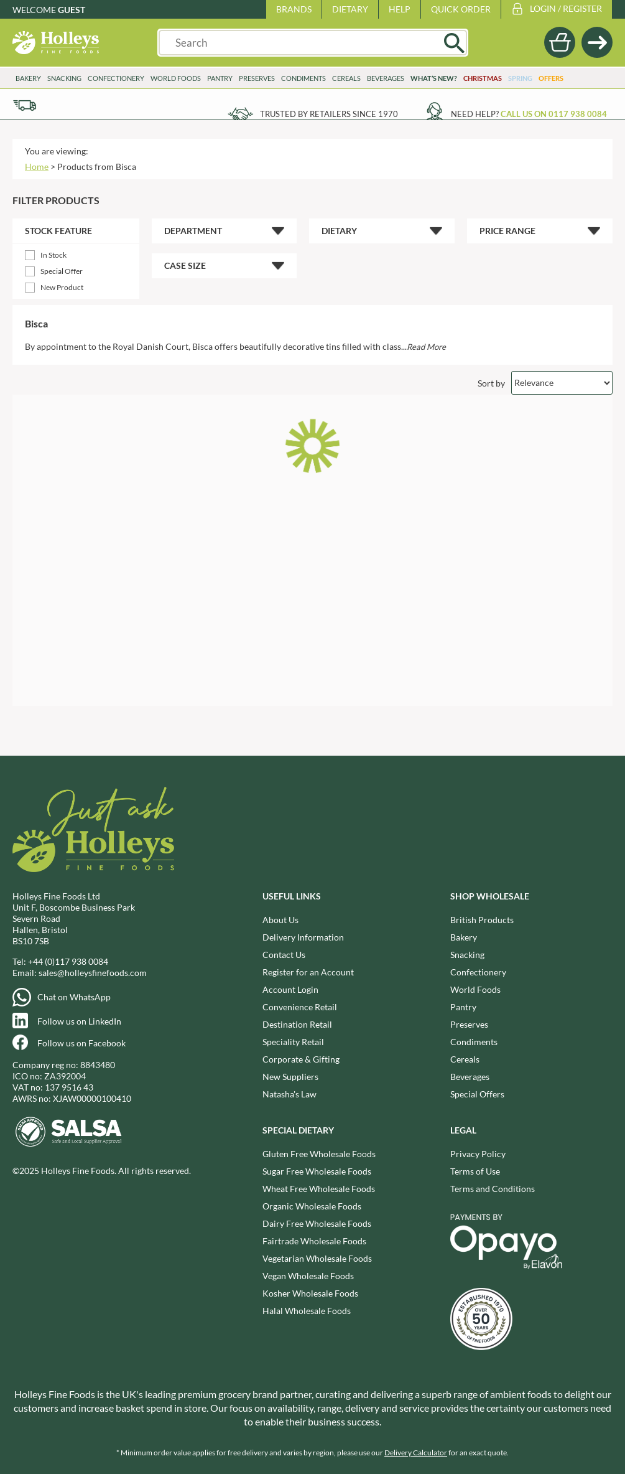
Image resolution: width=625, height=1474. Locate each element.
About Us (280, 919)
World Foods (175, 78)
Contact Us (283, 954)
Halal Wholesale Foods (306, 1310)
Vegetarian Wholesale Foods (317, 1258)
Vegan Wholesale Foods (308, 1275)
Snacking (64, 78)
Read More (426, 347)
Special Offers (477, 1094)
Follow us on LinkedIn (79, 1021)
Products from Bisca (96, 166)
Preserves (257, 78)
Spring (520, 78)
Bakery (28, 78)
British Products (482, 919)
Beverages (385, 78)
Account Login (290, 989)
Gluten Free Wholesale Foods (319, 1153)
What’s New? (433, 78)
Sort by (491, 382)
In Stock (53, 255)
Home (37, 166)
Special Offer (61, 271)
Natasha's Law (289, 1094)
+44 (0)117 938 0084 (68, 961)
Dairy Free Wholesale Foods (316, 1223)
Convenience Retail (299, 1007)
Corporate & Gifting (301, 1059)
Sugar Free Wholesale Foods (316, 1171)
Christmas (482, 78)
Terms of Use (475, 1171)
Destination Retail (297, 1024)
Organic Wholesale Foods (311, 1206)
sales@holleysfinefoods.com (93, 972)
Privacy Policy (478, 1153)
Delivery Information (303, 937)
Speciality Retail (293, 1041)
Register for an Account (308, 972)
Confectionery (116, 78)
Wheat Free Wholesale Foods (318, 1188)
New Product (61, 287)
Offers (551, 78)
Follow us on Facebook (81, 1043)
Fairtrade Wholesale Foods (314, 1241)
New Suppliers (290, 1076)
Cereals (346, 78)
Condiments (303, 78)
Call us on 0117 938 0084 (554, 114)
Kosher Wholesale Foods (310, 1293)
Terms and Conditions (492, 1188)
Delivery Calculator (415, 1452)
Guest (71, 9)
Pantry (220, 78)
